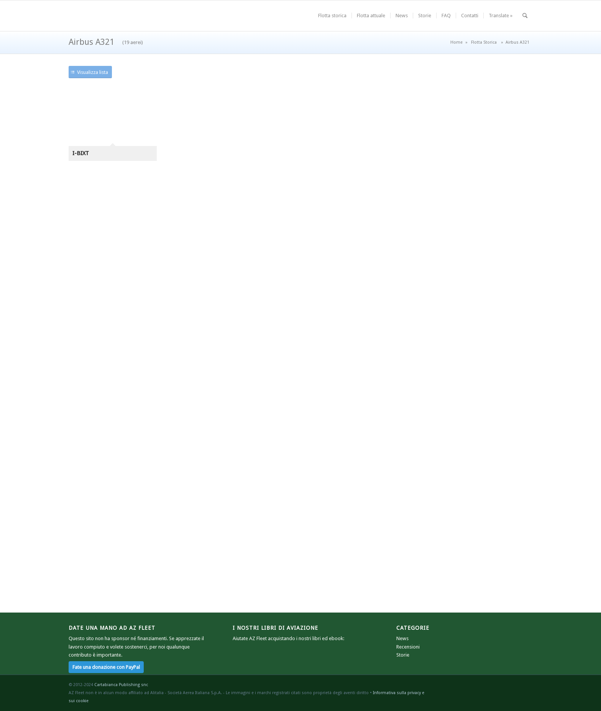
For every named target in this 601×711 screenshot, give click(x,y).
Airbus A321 (106, 42)
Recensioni (408, 647)
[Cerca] (524, 15)
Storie (402, 655)
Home (456, 42)
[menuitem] (332, 15)
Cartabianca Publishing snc (121, 684)
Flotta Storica (484, 42)
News (402, 638)
